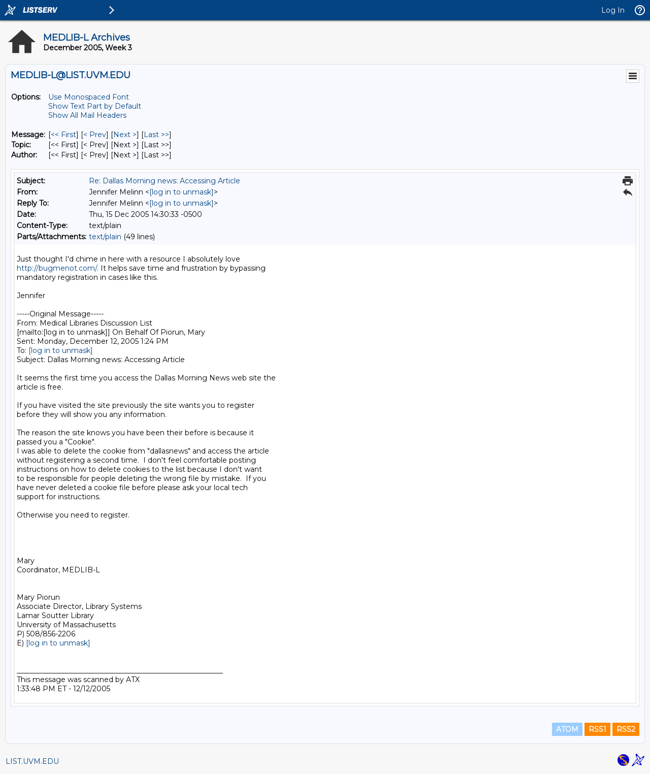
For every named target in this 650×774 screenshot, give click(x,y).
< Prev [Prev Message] (94, 134)
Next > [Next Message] (125, 134)
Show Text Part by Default (94, 106)
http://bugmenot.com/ (57, 268)
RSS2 (625, 729)
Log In (613, 10)
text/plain (105, 236)
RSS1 (597, 729)
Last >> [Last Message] (156, 134)
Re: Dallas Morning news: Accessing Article (164, 180)
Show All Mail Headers (87, 115)
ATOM (567, 729)
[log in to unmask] (181, 192)
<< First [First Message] (63, 134)
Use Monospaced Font (88, 97)
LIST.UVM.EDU (32, 761)
